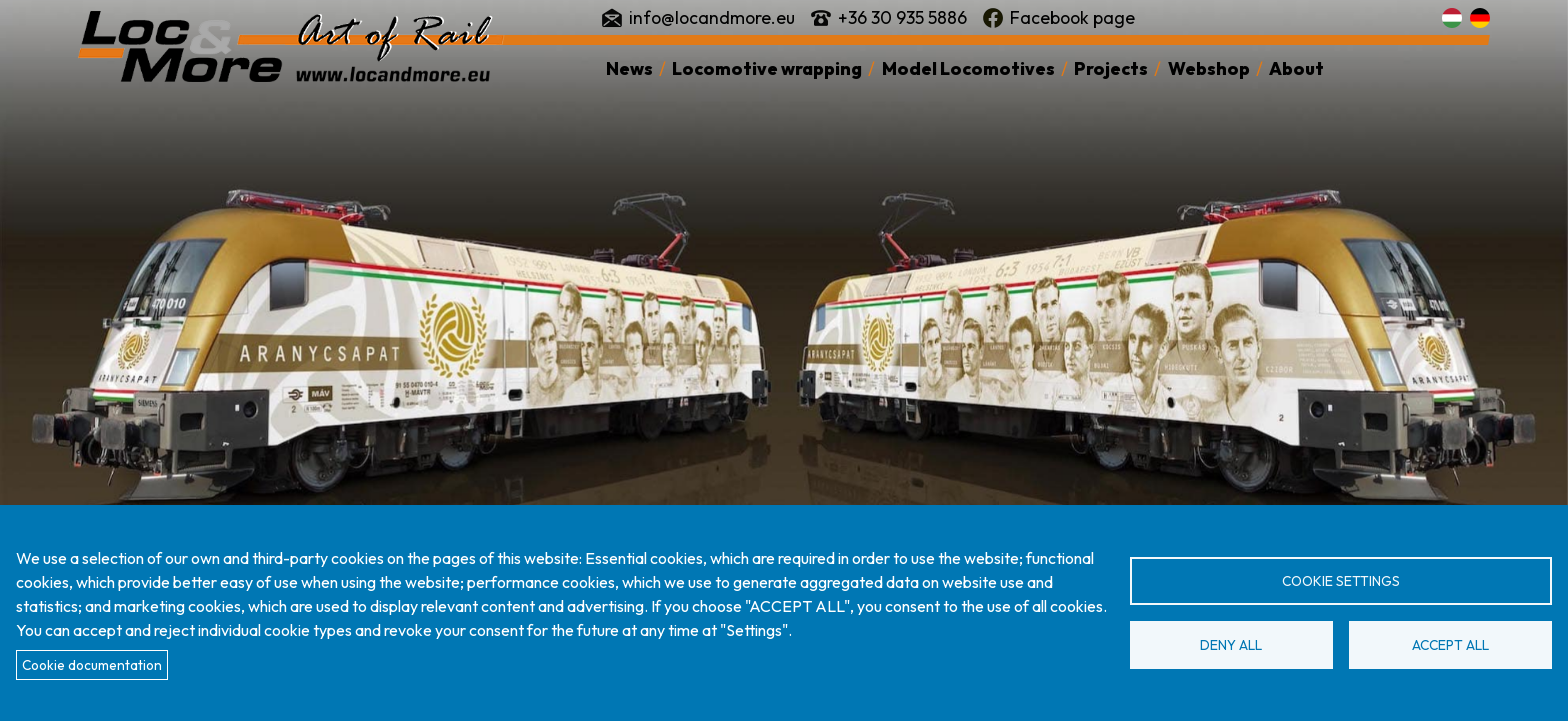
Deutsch (1480, 18)
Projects (1111, 68)
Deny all (1231, 645)
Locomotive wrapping (767, 68)
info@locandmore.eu (712, 17)
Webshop (1209, 68)
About (1296, 68)
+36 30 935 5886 (902, 17)
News (629, 68)
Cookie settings (1341, 581)
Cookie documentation (92, 665)
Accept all (1450, 645)
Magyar (1452, 18)
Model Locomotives (968, 68)
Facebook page (1072, 17)
